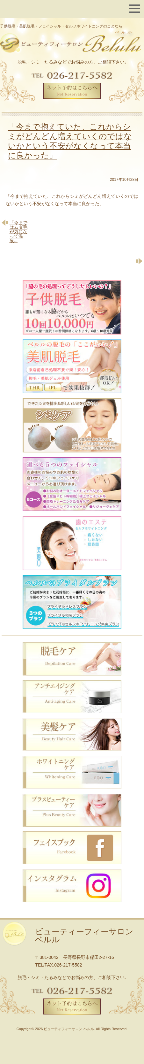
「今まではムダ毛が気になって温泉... (18, 231)
